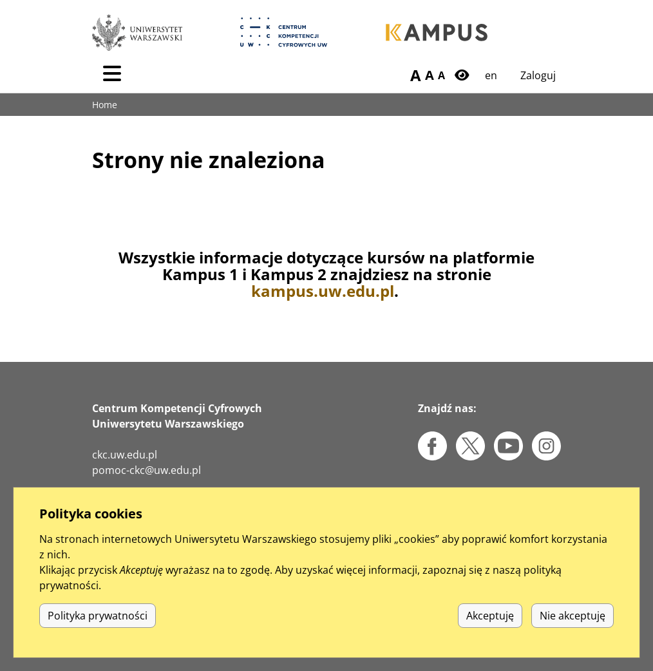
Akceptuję (490, 616)
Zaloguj (538, 75)
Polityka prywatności (97, 616)
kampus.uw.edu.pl (322, 290)
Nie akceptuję (572, 616)
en (491, 75)
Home (104, 105)
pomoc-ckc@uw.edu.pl (146, 470)
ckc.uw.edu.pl (124, 455)
